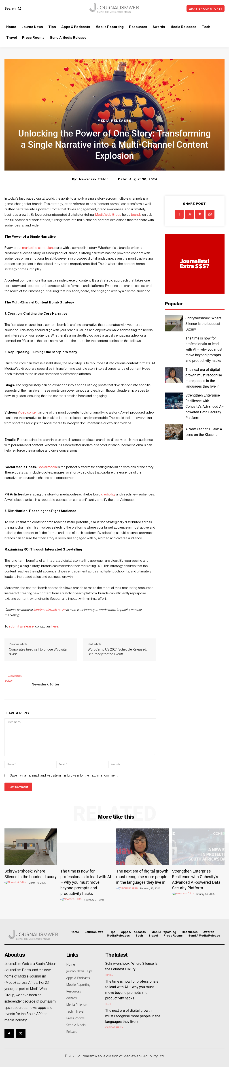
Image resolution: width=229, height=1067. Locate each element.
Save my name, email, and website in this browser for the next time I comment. (64, 775)
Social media (47, 467)
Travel (109, 974)
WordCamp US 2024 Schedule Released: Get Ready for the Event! (117, 651)
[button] (13, 8)
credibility (108, 494)
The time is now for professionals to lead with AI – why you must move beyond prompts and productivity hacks (203, 349)
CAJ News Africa (114, 1027)
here (54, 626)
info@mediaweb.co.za (49, 610)
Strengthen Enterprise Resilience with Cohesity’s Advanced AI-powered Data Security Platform (204, 406)
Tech (108, 1003)
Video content (28, 412)
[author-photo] (16, 882)
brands (136, 214)
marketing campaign (37, 248)
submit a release (21, 626)
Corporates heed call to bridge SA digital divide (38, 651)
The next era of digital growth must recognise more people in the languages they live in (142, 877)
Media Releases (114, 120)
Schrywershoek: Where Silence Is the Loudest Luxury (203, 323)
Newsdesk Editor (93, 179)
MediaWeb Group (108, 214)
